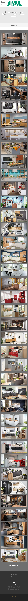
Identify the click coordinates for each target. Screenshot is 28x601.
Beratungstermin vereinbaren (14, 565)
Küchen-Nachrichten (14, 25)
